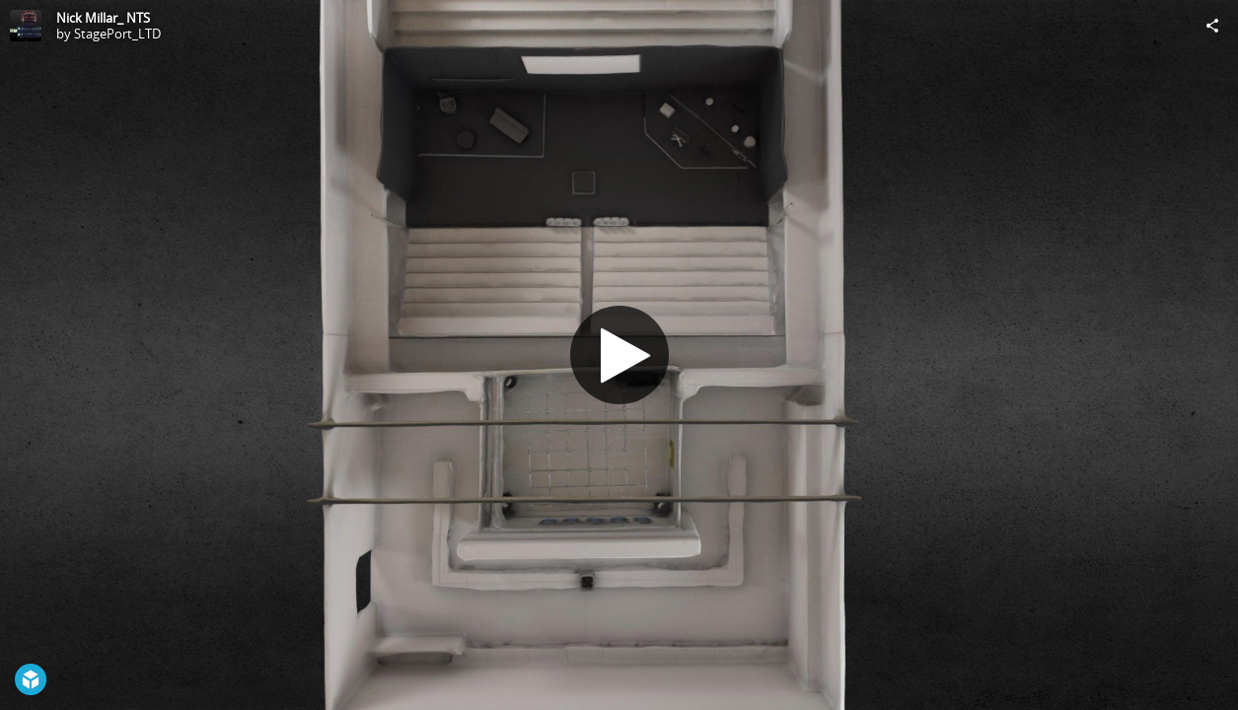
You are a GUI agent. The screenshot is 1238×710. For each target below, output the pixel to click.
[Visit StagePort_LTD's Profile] (25, 25)
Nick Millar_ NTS (103, 18)
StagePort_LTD (117, 33)
